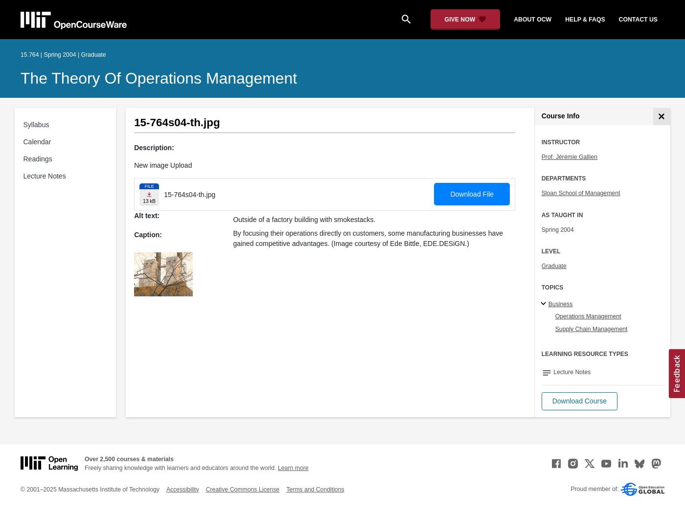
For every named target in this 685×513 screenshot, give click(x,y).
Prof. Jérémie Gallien (569, 157)
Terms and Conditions (315, 489)
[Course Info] (661, 116)
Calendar (37, 142)
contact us (638, 19)
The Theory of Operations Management (159, 78)
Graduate (554, 266)
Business (560, 304)
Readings (37, 159)
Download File (472, 194)
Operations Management (588, 316)
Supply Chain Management (591, 329)
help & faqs (585, 19)
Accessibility (182, 489)
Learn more (293, 468)
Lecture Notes (44, 176)
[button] (579, 401)
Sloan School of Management (581, 193)
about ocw (532, 19)
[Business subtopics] (544, 304)
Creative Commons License (242, 489)
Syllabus (36, 125)
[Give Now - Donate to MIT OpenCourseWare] (466, 19)
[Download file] (149, 194)
